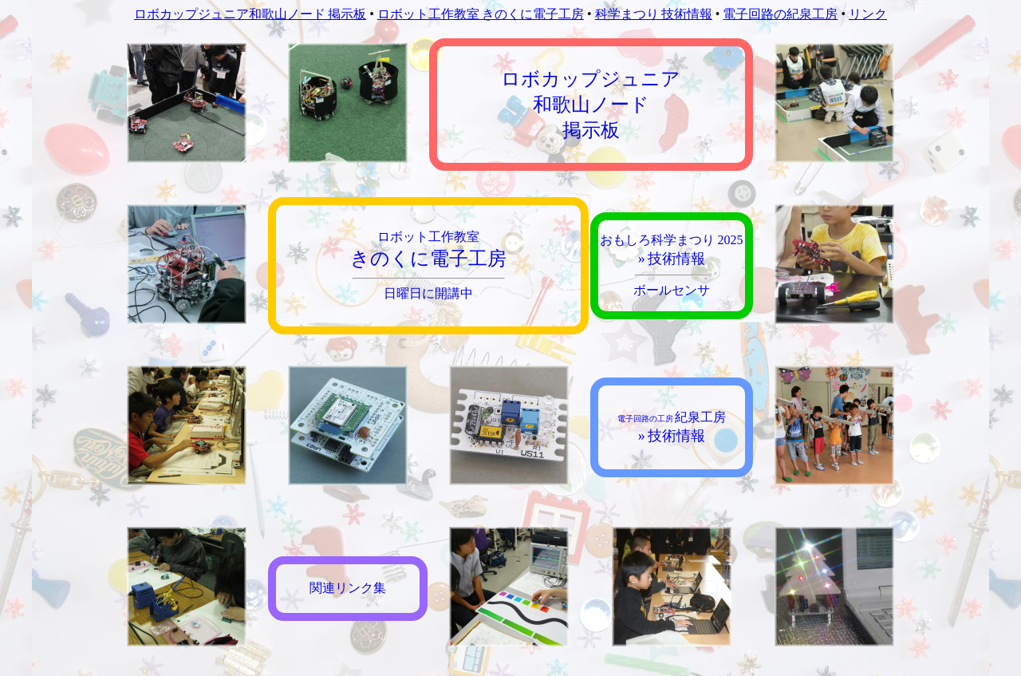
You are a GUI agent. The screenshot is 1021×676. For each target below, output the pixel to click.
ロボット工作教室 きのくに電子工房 (480, 14)
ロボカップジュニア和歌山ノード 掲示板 (250, 14)
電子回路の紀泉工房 (780, 14)
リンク (868, 14)
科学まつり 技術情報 (653, 14)
